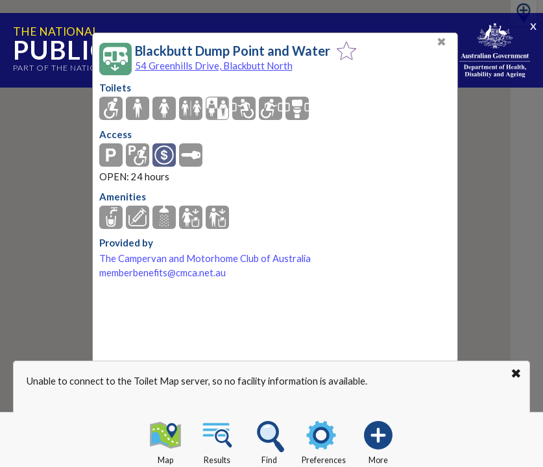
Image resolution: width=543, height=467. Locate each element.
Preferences (324, 440)
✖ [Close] (441, 42)
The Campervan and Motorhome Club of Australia (205, 258)
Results (217, 440)
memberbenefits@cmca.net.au (162, 272)
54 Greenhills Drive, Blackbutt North (214, 65)
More (378, 440)
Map (165, 440)
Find (269, 440)
